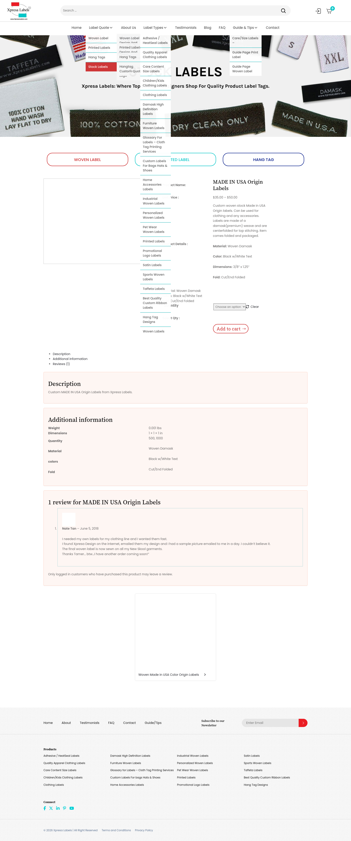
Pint (64, 808)
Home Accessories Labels (127, 785)
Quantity (171, 305)
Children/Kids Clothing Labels (63, 777)
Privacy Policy (144, 830)
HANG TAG (263, 159)
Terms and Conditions (116, 830)
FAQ (222, 27)
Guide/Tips (153, 723)
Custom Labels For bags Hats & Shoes (135, 777)
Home (77, 27)
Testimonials (185, 27)
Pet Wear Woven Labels (192, 770)
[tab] (180, 354)
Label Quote (99, 27)
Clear (254, 307)
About (66, 723)
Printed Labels (186, 777)
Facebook (44, 808)
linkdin (58, 808)
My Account (318, 11)
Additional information (70, 359)
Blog (207, 27)
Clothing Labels (53, 785)
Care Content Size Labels (59, 770)
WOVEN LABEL (87, 159)
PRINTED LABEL (175, 159)
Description (61, 354)
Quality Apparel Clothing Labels (64, 763)
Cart (331, 9)
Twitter (51, 808)
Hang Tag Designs (256, 785)
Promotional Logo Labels (193, 785)
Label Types (153, 27)
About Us (128, 27)
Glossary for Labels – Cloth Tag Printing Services (142, 770)
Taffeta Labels (253, 770)
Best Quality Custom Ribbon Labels (267, 777)
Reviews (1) (61, 364)
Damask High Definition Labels (130, 756)
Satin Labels (252, 756)
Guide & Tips (243, 27)
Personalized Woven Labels (195, 763)
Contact (272, 27)
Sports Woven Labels (257, 763)
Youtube (71, 808)
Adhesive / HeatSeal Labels (61, 756)
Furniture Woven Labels (125, 763)
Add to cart (229, 329)
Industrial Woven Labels (192, 756)
